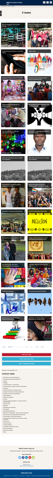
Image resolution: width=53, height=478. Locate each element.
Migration (5, 405)
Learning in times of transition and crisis (39, 265)
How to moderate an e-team (26, 363)
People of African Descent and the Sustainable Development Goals (39, 238)
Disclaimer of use (7, 475)
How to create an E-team (26, 359)
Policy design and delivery (9, 411)
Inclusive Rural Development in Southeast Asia (11, 105)
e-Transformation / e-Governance (11, 384)
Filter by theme (8, 374)
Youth (4, 432)
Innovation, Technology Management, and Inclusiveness (38, 132)
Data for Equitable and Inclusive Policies (11, 25)
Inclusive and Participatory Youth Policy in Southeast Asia (38, 78)
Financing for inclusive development (11, 393)
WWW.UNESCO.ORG (26, 473)
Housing (5, 399)
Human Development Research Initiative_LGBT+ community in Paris (39, 185)
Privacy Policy (15, 475)
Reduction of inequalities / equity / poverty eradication (15, 412)
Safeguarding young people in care (12, 238)
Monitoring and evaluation (9, 407)
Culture (5, 381)
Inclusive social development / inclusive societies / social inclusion (15, 401)
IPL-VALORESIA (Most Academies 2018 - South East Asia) (38, 105)
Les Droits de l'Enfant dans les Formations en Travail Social (38, 318)
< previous (9, 347)
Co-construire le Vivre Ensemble (38, 291)
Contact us (28, 475)
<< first (4, 347)
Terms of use (22, 475)
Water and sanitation (8, 430)
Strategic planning (7, 424)
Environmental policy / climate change (12, 390)
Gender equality (7, 395)
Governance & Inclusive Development (9, 212)
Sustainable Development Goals (10, 426)
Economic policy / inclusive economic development (15, 386)
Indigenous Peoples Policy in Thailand (10, 78)
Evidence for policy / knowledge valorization (13, 391)
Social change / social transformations (12, 416)
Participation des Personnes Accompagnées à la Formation (10, 265)
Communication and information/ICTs (12, 379)
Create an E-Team (26, 354)
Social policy (6, 421)
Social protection (7, 422)
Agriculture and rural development (11, 377)
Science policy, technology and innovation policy (14, 414)
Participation (6, 409)
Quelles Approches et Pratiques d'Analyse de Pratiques (11, 318)
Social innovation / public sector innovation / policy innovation (15, 419)
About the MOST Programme (26, 466)
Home (9, 6)
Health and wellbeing (8, 397)
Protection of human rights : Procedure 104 (41, 475)
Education (5, 388)
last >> (42, 347)
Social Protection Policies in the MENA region (11, 52)
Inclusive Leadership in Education (38, 211)
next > (37, 347)
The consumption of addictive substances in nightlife (11, 132)
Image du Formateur (8, 291)
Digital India (32, 51)
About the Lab (26, 464)
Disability (5, 382)
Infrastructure (6, 403)
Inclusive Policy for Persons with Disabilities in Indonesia (38, 25)
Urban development (7, 428)
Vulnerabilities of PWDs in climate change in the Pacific (12, 185)
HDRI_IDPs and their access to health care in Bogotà (11, 158)
